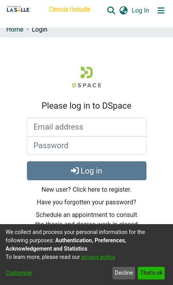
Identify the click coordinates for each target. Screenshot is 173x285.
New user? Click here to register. (87, 189)
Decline (124, 273)
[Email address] (86, 126)
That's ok (151, 273)
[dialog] (86, 254)
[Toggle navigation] (161, 10)
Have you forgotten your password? (86, 202)
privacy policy (97, 257)
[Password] (86, 145)
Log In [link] (141, 10)
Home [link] (14, 29)
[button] (111, 10)
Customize (19, 273)
